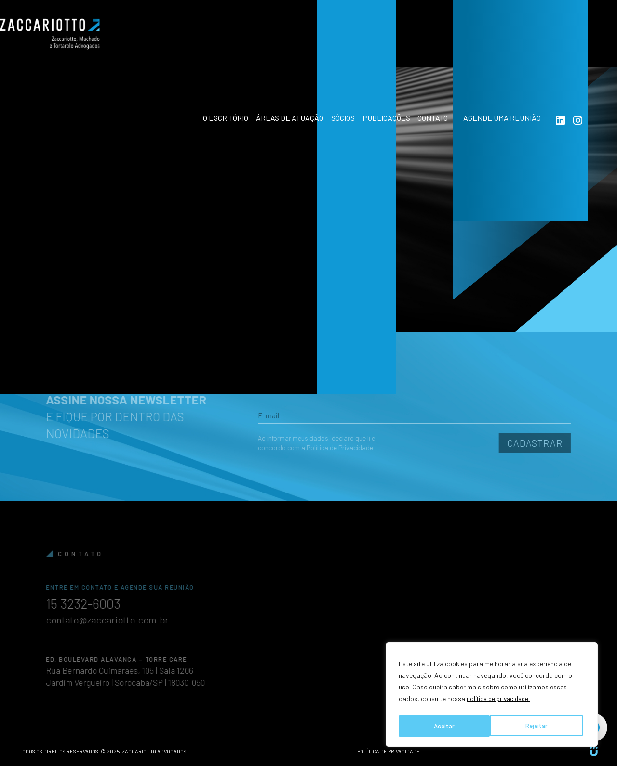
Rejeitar (444, 726)
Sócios (330, 43)
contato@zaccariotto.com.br (121, 619)
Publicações (380, 43)
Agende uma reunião (517, 43)
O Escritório (199, 43)
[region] (492, 696)
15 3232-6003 (101, 602)
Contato (434, 43)
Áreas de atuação (270, 43)
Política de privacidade (388, 751)
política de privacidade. (501, 702)
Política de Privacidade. (326, 447)
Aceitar (539, 726)
